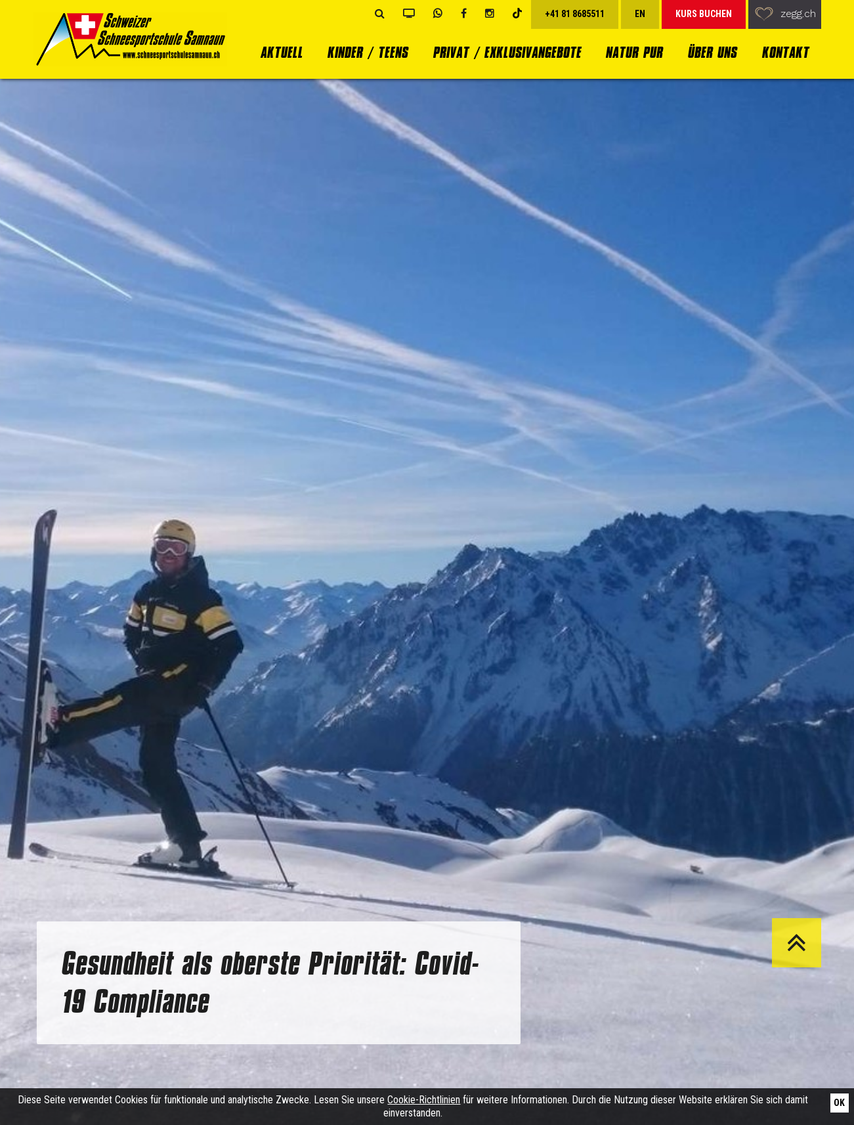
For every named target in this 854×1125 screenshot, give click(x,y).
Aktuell (281, 52)
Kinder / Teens (367, 52)
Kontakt (785, 52)
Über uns (712, 52)
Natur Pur (633, 52)
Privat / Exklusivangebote (507, 52)
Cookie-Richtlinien (423, 1099)
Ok (839, 1102)
